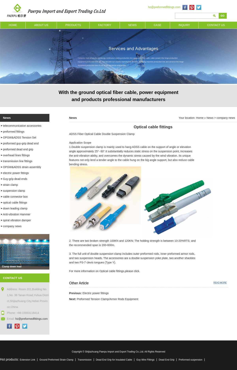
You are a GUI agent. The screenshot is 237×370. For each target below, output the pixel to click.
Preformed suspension (190, 359)
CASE (157, 25)
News (210, 117)
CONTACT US (216, 25)
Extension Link (27, 359)
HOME (13, 25)
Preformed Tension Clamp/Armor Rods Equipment (107, 299)
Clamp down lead (12, 266)
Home (199, 117)
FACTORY (104, 25)
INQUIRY (184, 25)
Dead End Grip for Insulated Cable (114, 359)
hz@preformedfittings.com (164, 7)
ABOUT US (41, 25)
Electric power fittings (96, 293)
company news (226, 117)
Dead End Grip (166, 359)
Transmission (85, 359)
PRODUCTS (73, 25)
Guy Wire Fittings (145, 359)
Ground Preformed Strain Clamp (56, 359)
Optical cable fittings (111, 271)
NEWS (132, 25)
